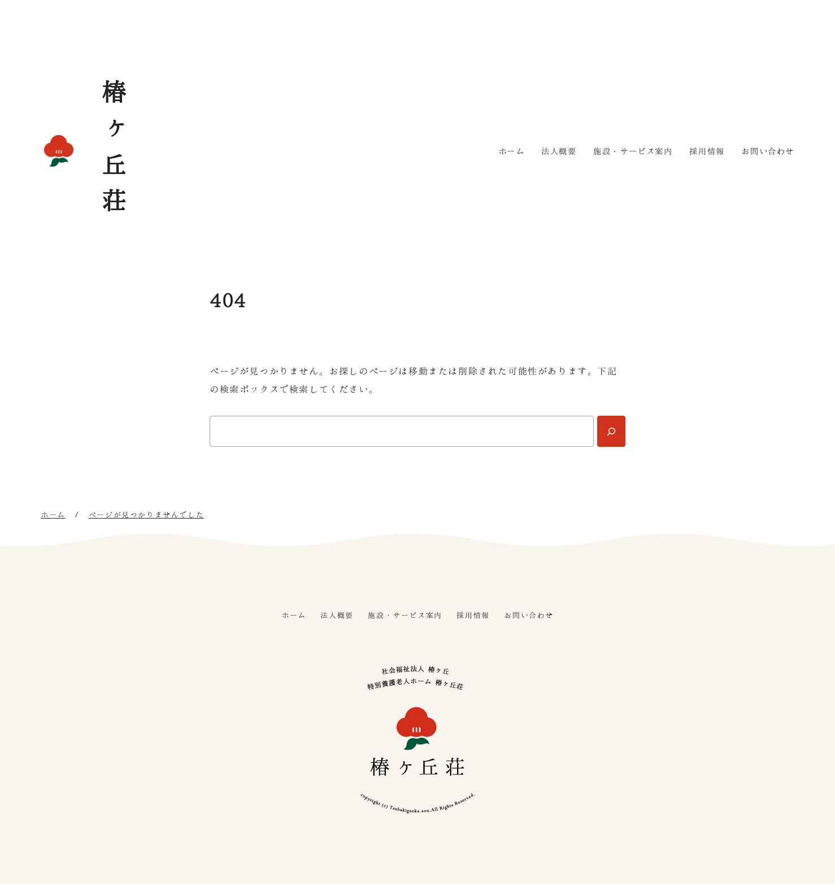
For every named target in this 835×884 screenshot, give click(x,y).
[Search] (611, 431)
